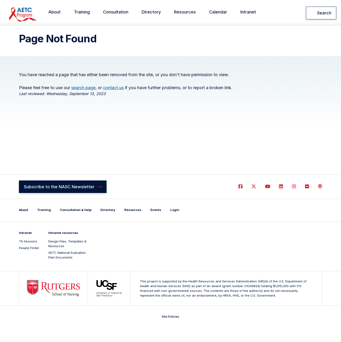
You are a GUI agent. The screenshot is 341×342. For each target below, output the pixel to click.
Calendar (225, 13)
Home (23, 31)
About (61, 13)
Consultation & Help (75, 223)
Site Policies (170, 330)
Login (174, 223)
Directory (157, 13)
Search (324, 12)
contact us (113, 101)
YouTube (267, 200)
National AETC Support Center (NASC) (31, 13)
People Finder (29, 261)
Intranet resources (63, 246)
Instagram (294, 200)
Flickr (307, 200)
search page (83, 101)
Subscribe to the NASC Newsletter (59, 200)
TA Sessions (28, 255)
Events (155, 223)
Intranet (255, 13)
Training (88, 13)
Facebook (240, 200)
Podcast (320, 200)
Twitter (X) (253, 200)
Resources (191, 13)
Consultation (122, 13)
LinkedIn (281, 200)
